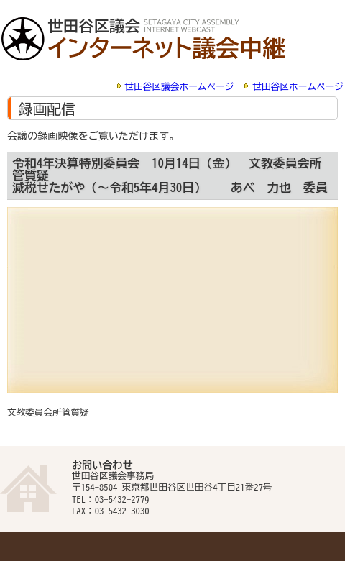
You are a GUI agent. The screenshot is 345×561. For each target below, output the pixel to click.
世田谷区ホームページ (298, 86)
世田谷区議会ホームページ (179, 86)
